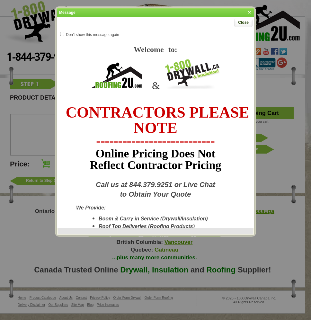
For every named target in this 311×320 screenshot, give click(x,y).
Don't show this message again (92, 34)
